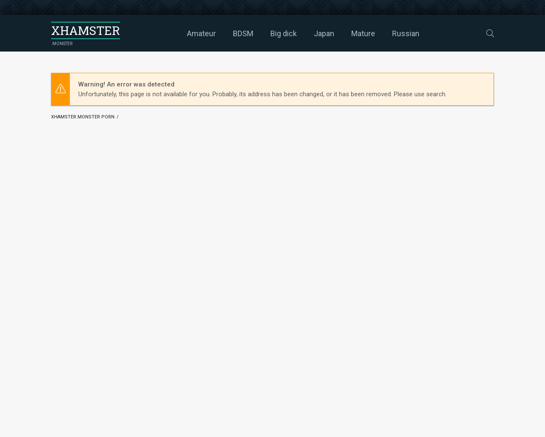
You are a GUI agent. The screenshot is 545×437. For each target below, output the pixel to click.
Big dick (283, 33)
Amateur (201, 33)
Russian (405, 33)
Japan (324, 33)
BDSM (243, 33)
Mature (363, 33)
